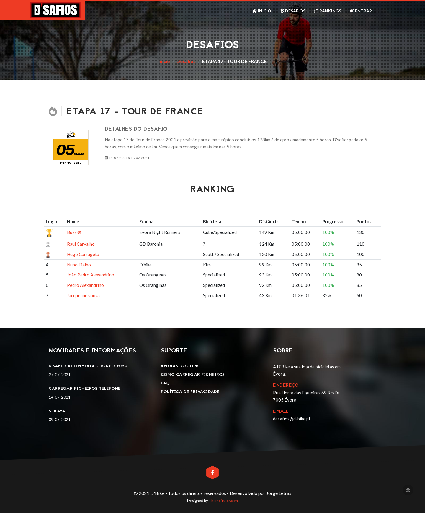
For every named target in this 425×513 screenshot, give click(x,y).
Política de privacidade (190, 392)
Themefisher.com (223, 500)
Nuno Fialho (79, 264)
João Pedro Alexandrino (90, 274)
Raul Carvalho (81, 244)
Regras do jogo (181, 366)
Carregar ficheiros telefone (85, 389)
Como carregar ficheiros (193, 375)
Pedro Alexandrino (85, 285)
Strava (57, 411)
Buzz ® (74, 232)
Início (261, 10)
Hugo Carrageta (83, 254)
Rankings (327, 10)
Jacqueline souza (83, 295)
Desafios (292, 10)
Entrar (361, 10)
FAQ (165, 383)
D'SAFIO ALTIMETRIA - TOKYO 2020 (88, 366)
